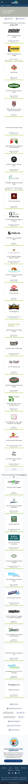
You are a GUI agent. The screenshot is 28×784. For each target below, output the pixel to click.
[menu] (2, 2)
